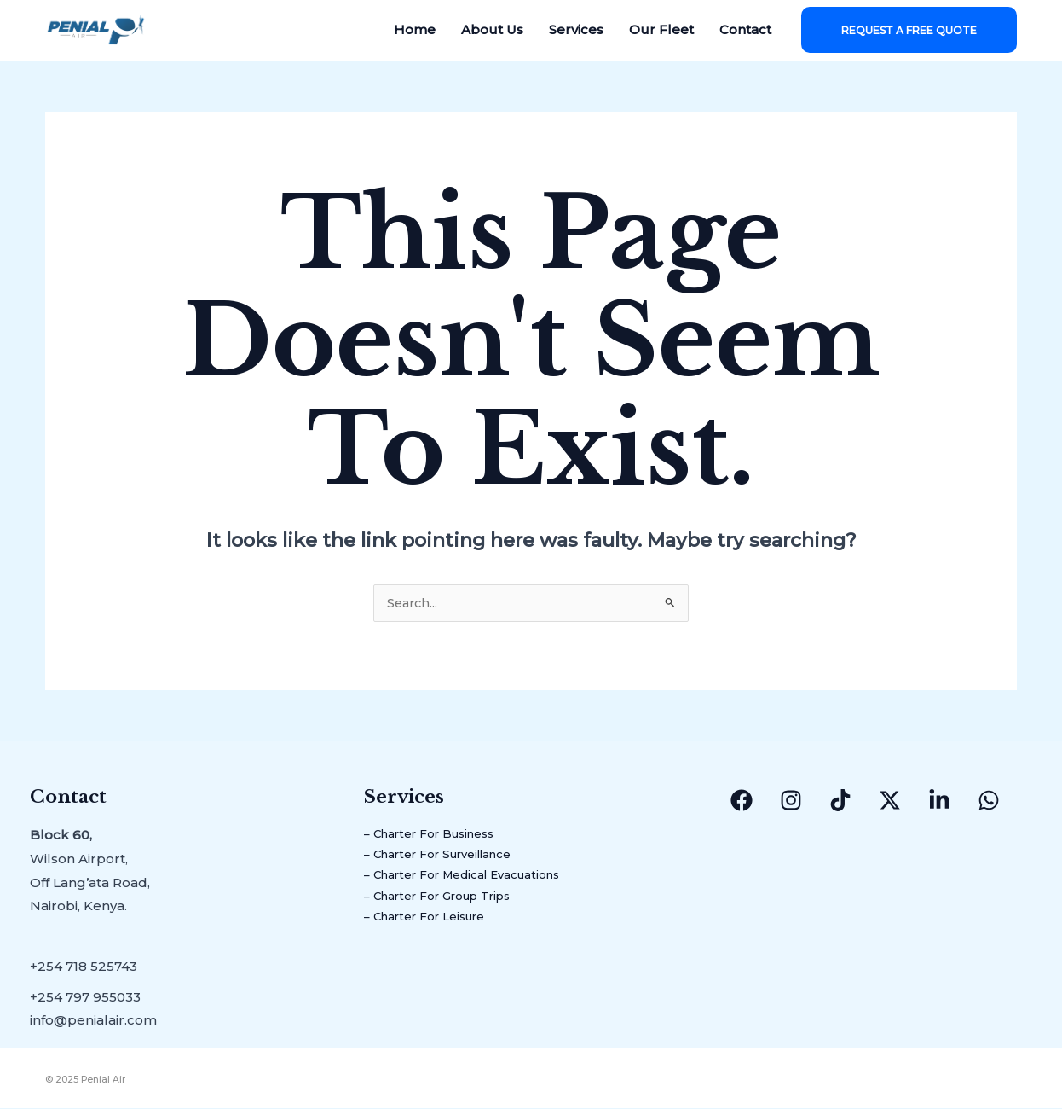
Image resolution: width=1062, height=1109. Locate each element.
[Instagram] (791, 801)
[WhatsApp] (989, 801)
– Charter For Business (439, 835)
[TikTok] (840, 801)
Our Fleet (661, 29)
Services (576, 29)
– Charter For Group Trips (449, 906)
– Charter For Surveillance (450, 859)
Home (415, 29)
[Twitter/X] (890, 801)
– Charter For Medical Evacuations (477, 883)
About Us (492, 29)
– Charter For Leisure (434, 930)
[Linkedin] (939, 801)
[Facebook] (741, 801)
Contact (745, 29)
